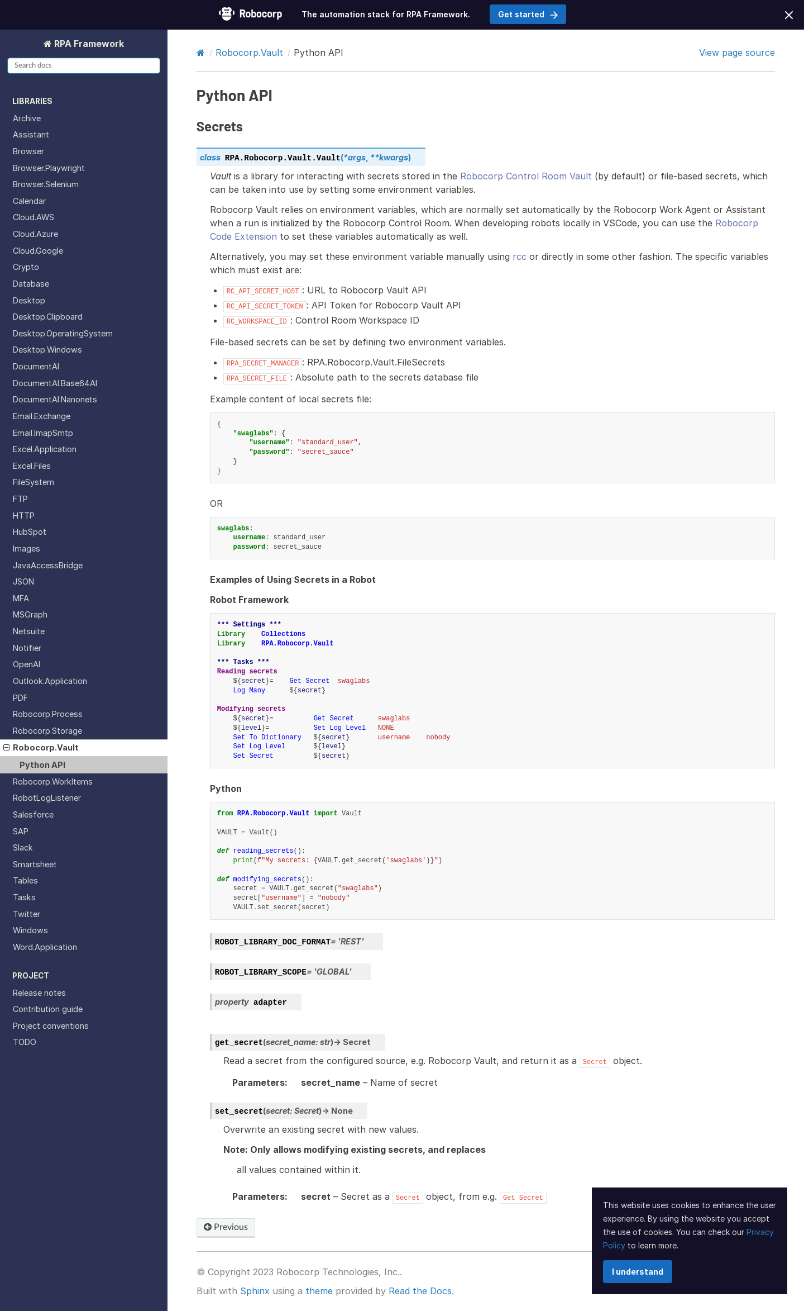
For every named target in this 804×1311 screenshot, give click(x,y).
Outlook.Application (50, 681)
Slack (23, 847)
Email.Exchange (41, 416)
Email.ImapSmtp (43, 433)
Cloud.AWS (33, 217)
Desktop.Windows (47, 349)
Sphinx (255, 1290)
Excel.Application (44, 449)
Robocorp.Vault (41, 748)
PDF (20, 697)
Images (26, 548)
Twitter (26, 914)
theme (319, 1290)
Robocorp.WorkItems (53, 781)
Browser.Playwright (49, 168)
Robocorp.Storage (47, 730)
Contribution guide (48, 1009)
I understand (637, 1271)
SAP (20, 831)
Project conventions (51, 1025)
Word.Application (45, 947)
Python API (42, 765)
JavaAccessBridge (48, 565)
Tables (25, 880)
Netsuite (29, 631)
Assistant (31, 134)
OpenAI (26, 664)
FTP (20, 499)
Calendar (29, 201)
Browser (28, 151)
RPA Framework (88, 43)
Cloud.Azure (35, 234)
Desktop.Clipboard (48, 316)
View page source (737, 52)
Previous (226, 1227)
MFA (21, 598)
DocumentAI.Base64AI (55, 383)
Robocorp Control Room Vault (526, 176)
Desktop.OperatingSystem (63, 333)
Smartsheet (35, 864)
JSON (23, 581)
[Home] (201, 52)
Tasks (24, 897)
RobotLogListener (47, 797)
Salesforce (33, 814)
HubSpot (29, 531)
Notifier (27, 648)
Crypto (26, 267)
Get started (528, 14)
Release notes (39, 993)
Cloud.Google (38, 250)
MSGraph (30, 614)
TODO (24, 1042)
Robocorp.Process (48, 714)
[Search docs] (83, 66)
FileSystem (33, 482)
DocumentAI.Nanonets (55, 399)
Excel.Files (32, 466)
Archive (27, 118)
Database (31, 283)
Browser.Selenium (46, 184)
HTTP (24, 515)
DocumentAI (36, 366)
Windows (30, 930)
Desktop (29, 300)
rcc (520, 256)
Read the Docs (420, 1290)
